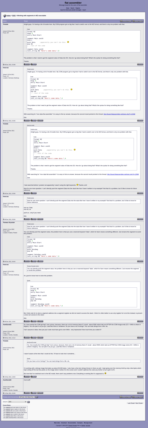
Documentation (72, 422)
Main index (57, 422)
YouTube (88, 425)
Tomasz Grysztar (72, 425)
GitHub (83, 425)
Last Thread (131, 403)
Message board (88, 422)
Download (64, 422)
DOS (14, 15)
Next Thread (139, 403)
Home (67, 8)
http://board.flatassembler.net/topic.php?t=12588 (119, 114)
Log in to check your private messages (70, 10)
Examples (80, 422)
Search (72, 8)
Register (78, 8)
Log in (84, 10)
